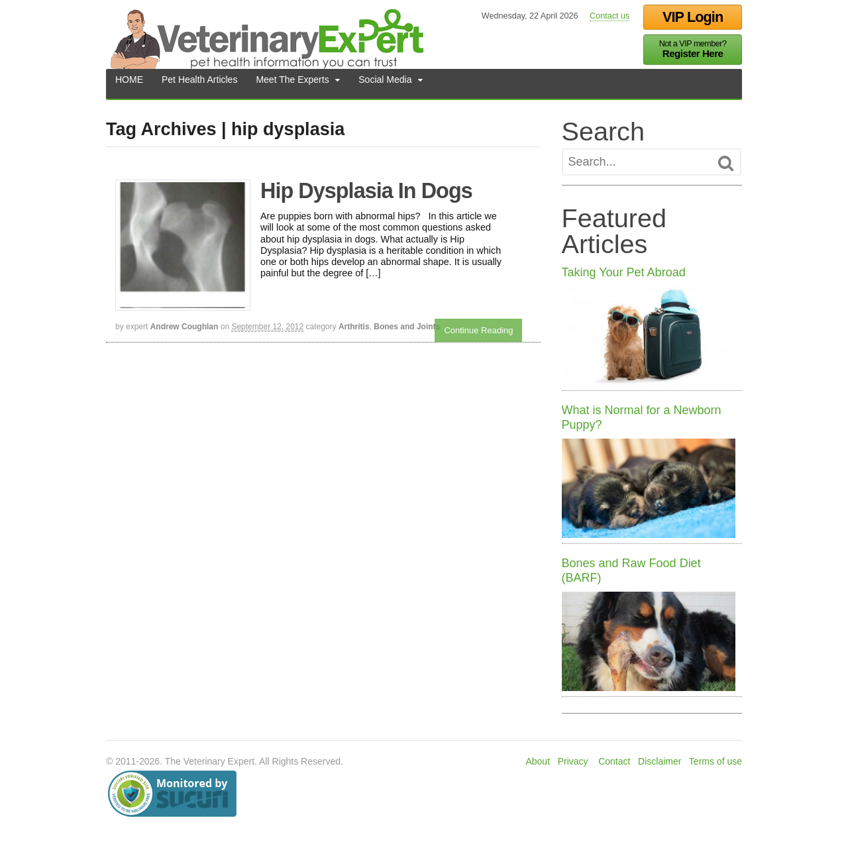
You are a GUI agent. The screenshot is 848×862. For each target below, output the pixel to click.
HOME (129, 83)
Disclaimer (659, 761)
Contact (614, 761)
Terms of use (715, 761)
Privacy (573, 761)
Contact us (609, 16)
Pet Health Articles (199, 83)
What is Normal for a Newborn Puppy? (641, 417)
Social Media (384, 83)
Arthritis (354, 326)
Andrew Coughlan (184, 326)
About (537, 761)
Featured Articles (614, 231)
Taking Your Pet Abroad (624, 272)
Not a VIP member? (693, 49)
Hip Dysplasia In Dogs (366, 191)
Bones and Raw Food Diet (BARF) (631, 570)
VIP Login (692, 17)
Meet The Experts (292, 83)
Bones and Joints (407, 326)
